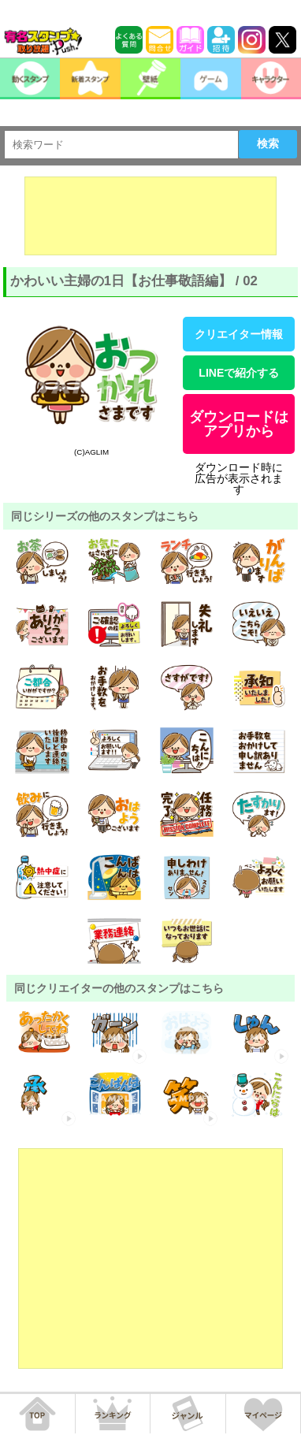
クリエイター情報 (239, 334)
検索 (268, 143)
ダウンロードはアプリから (238, 424)
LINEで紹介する (239, 372)
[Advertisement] (150, 216)
